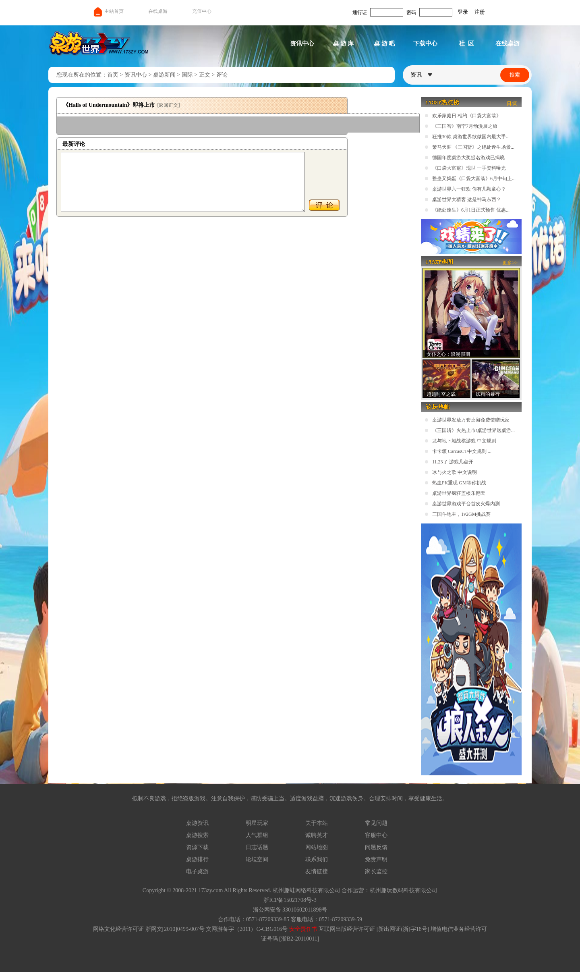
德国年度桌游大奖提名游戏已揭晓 (468, 157)
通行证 (359, 12)
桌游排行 (197, 859)
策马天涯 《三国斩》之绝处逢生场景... (473, 147)
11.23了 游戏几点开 (452, 462)
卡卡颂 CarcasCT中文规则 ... (461, 451)
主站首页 (108, 11)
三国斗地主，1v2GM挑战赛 (461, 514)
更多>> (510, 263)
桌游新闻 (164, 75)
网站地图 (316, 847)
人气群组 (257, 835)
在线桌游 (158, 11)
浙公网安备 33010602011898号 (290, 910)
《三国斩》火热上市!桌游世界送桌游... (473, 430)
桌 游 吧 (384, 43)
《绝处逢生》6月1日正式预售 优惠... (471, 210)
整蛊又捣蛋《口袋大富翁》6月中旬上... (474, 178)
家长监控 (376, 871)
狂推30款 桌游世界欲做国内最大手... (471, 136)
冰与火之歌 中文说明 (454, 472)
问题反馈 (376, 847)
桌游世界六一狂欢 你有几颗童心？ (469, 189)
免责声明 (376, 859)
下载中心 (425, 43)
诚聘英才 (316, 835)
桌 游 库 (343, 43)
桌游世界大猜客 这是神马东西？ (466, 199)
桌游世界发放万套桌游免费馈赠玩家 (471, 420)
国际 (187, 75)
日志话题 (257, 847)
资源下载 (197, 847)
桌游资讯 (197, 823)
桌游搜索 (197, 835)
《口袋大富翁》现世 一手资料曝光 (469, 168)
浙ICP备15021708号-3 (289, 900)
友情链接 (316, 871)
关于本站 (316, 823)
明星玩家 (257, 823)
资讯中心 (302, 43)
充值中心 (201, 11)
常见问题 (376, 823)
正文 (204, 75)
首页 (112, 75)
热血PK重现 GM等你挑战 (459, 483)
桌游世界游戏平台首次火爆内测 (466, 504)
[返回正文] (168, 105)
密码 (411, 12)
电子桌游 (197, 871)
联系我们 (316, 859)
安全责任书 (303, 929)
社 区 (466, 43)
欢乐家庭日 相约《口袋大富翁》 (466, 115)
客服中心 (376, 835)
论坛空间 (257, 859)
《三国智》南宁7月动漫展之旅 (464, 126)
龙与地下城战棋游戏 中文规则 (464, 441)
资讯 (421, 75)
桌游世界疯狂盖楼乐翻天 (458, 493)
